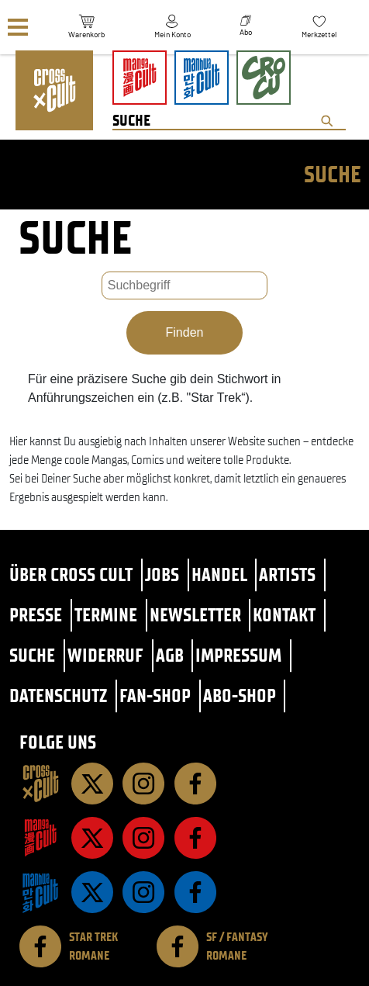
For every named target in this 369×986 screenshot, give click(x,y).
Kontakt (284, 615)
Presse (35, 615)
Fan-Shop (155, 695)
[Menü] (18, 27)
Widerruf (105, 655)
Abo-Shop (239, 695)
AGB (170, 655)
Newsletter (195, 615)
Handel (219, 574)
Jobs (162, 574)
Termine (105, 615)
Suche (32, 655)
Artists (287, 574)
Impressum (238, 655)
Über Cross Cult (71, 574)
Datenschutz (58, 695)
